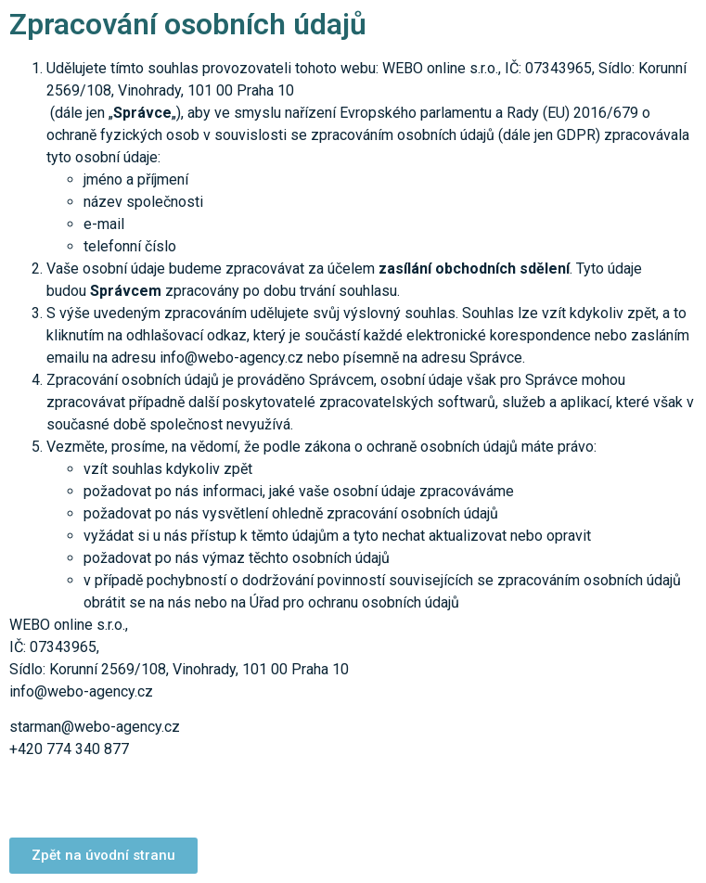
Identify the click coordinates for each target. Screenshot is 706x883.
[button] (103, 856)
